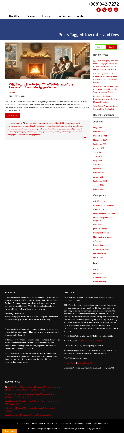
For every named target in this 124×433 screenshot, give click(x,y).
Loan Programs (64, 16)
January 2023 (98, 185)
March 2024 (98, 168)
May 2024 (97, 160)
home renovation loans (68, 126)
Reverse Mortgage (101, 249)
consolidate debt (48, 123)
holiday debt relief (29, 126)
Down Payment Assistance (104, 213)
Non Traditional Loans (102, 237)
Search (111, 47)
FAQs (105, 423)
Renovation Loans (100, 245)
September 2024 (100, 144)
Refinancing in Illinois (69, 132)
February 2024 (99, 173)
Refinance (32, 16)
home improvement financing (48, 126)
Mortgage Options (63, 423)
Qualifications (78, 423)
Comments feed (99, 277)
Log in (95, 269)
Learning (46, 16)
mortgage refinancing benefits (43, 129)
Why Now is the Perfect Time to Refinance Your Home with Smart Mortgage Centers (41, 86)
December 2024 (100, 136)
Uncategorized (99, 253)
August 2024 (98, 148)
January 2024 (98, 177)
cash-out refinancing (33, 123)
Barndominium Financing (103, 205)
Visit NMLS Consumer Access (90, 341)
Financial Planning (62, 123)
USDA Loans (98, 257)
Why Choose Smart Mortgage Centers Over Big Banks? (28, 415)
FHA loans (97, 224)
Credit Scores (99, 209)
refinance (18, 123)
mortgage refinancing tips (65, 129)
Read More (12, 115)
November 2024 (100, 140)
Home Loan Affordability (42, 423)
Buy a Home (15, 16)
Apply (80, 16)
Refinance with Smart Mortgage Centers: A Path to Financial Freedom (105, 99)
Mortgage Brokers (101, 233)
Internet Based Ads (85, 363)
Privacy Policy (70, 363)
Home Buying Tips (94, 423)
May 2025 (97, 127)
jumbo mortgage (100, 228)
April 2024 (97, 164)
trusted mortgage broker (31, 135)
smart (14, 92)
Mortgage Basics (23, 423)
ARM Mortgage (100, 201)
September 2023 (100, 181)
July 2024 (97, 152)
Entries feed (98, 273)
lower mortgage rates (23, 129)
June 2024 (97, 156)
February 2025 (99, 131)
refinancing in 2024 (53, 132)
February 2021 (99, 189)
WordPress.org (99, 281)
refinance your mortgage (36, 132)
